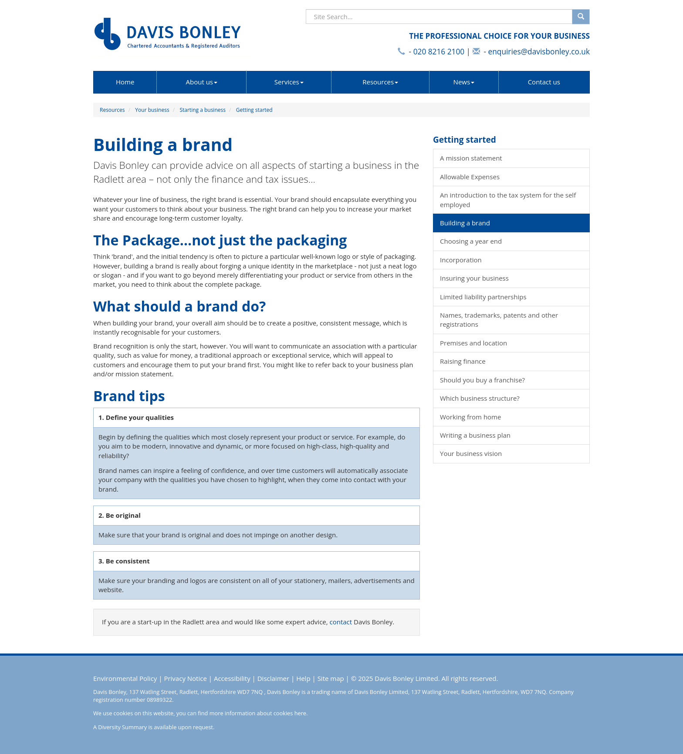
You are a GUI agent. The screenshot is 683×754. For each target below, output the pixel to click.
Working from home (470, 416)
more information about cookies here (258, 713)
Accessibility (232, 678)
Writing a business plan (475, 435)
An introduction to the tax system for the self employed (508, 199)
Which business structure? (480, 398)
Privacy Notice (185, 678)
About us (201, 81)
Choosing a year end (471, 241)
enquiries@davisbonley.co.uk (539, 52)
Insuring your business (474, 278)
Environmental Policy (125, 678)
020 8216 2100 (438, 52)
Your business (152, 110)
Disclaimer (273, 678)
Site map (331, 678)
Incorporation (461, 259)
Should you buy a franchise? (482, 379)
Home (125, 81)
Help (303, 678)
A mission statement (471, 158)
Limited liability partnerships (483, 296)
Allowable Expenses (470, 176)
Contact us (544, 81)
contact (341, 621)
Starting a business (202, 110)
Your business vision (471, 453)
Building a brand (465, 222)
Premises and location (473, 342)
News (464, 81)
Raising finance (463, 361)
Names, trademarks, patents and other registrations (499, 319)
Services (289, 81)
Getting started (254, 110)
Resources (380, 81)
